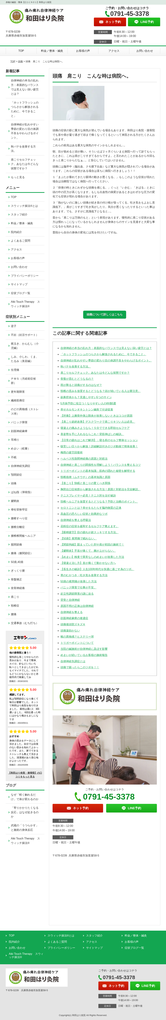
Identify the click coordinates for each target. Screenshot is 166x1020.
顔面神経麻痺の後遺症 (74, 620)
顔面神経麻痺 (19, 431)
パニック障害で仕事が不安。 (78, 589)
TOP (21, 50)
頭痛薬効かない (70, 632)
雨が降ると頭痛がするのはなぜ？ (81, 387)
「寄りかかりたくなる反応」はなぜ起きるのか (25, 812)
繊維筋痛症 (18, 400)
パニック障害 (19, 422)
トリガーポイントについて (77, 644)
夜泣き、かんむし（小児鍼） (25, 346)
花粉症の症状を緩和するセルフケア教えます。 (90, 528)
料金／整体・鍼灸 (52, 50)
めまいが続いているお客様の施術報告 (84, 657)
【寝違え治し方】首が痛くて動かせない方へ (88, 565)
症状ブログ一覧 (20, 293)
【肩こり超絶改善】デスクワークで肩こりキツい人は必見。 (98, 423)
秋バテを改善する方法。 (76, 368)
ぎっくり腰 (18, 570)
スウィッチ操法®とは (24, 205)
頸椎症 (15, 605)
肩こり (15, 596)
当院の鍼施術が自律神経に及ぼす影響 (84, 651)
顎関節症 (16, 474)
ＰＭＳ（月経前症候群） (23, 381)
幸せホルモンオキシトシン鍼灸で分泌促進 (87, 411)
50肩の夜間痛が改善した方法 (79, 583)
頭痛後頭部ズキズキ (73, 626)
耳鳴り (15, 439)
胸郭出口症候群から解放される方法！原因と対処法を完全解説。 (101, 491)
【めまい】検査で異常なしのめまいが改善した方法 (92, 558)
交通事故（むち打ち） (25, 623)
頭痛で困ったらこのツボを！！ (80, 669)
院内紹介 (16, 232)
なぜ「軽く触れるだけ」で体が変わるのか (25, 797)
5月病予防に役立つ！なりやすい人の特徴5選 (88, 405)
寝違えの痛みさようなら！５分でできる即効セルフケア (95, 430)
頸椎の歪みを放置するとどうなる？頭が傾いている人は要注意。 (101, 393)
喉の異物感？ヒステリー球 (77, 638)
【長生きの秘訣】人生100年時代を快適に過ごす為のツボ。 (97, 571)
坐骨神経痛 (18, 588)
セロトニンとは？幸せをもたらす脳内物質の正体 (91, 509)
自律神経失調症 (20, 465)
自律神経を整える (72, 614)
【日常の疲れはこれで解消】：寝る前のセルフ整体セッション (99, 442)
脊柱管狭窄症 (19, 509)
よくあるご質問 (20, 240)
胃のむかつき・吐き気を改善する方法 (84, 577)
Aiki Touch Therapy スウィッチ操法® (25, 304)
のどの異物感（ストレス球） (25, 411)
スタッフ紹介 (19, 214)
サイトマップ (19, 284)
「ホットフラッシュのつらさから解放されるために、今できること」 (103, 356)
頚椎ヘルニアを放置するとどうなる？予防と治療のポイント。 (99, 503)
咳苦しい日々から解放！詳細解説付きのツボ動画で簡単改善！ (99, 448)
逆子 (13, 326)
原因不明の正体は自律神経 (77, 608)
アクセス (113, 50)
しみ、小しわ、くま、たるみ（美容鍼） (25, 359)
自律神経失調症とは (73, 663)
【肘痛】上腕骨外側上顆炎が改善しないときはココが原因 (96, 417)
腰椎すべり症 (19, 518)
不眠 (13, 457)
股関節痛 (16, 544)
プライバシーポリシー (25, 275)
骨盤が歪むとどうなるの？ (77, 380)
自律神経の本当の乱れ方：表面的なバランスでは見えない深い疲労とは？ (106, 350)
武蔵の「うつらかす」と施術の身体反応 (25, 827)
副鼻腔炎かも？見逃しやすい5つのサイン (86, 399)
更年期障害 (18, 391)
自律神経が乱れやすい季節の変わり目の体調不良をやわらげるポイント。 (106, 362)
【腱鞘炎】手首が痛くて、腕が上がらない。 (88, 552)
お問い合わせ (144, 50)
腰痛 (13, 614)
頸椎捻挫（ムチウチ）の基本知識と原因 (85, 479)
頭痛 (20, 61)
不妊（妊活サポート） (25, 334)
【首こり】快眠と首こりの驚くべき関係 (85, 485)
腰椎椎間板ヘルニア (23, 535)
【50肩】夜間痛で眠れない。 (79, 540)
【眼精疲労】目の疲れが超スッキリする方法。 (90, 534)
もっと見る (18, 177)
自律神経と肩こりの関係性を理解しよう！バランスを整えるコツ (101, 467)
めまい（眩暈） (20, 448)
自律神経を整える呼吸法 (76, 522)
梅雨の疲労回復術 (72, 454)
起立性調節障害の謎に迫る (77, 595)
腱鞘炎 (15, 500)
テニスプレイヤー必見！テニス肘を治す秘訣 (88, 497)
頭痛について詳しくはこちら (105, 314)
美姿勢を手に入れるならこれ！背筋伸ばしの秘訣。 (92, 436)
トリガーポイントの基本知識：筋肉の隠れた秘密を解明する (98, 473)
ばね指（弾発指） (22, 492)
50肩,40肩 (17, 562)
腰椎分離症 (18, 527)
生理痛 (15, 369)
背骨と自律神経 (70, 602)
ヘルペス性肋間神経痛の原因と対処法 (84, 460)
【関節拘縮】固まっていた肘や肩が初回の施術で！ (92, 546)
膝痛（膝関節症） (22, 553)
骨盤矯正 (16, 579)
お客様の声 (83, 50)
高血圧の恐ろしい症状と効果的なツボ (84, 515)
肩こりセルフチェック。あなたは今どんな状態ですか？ (95, 374)
